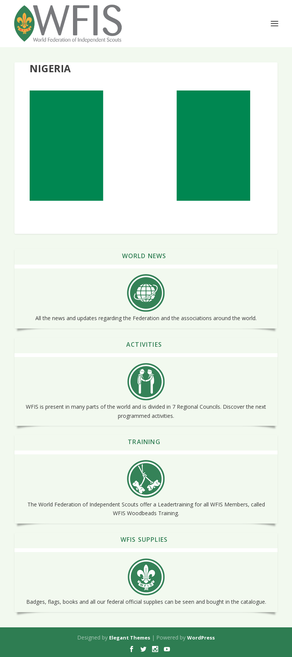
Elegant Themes (129, 637)
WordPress (201, 637)
